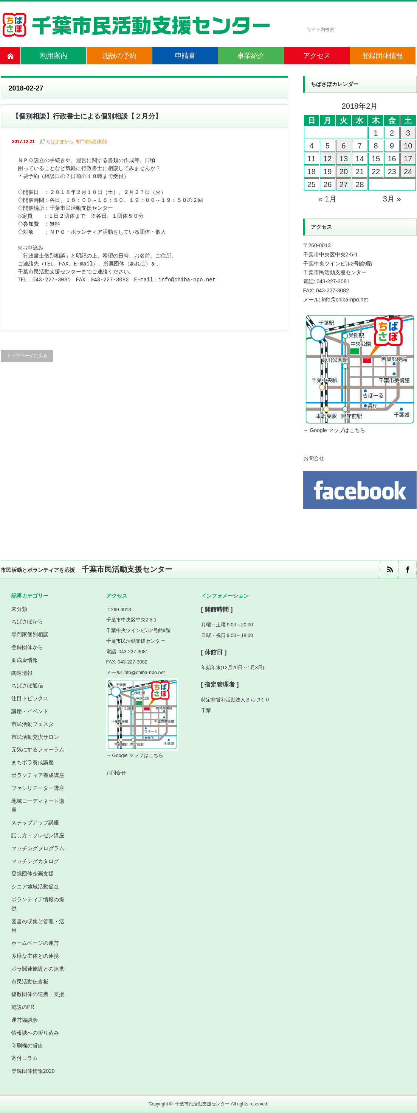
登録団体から (27, 647)
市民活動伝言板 (29, 982)
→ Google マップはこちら (334, 430)
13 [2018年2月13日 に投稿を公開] (343, 159)
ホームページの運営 (35, 943)
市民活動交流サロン (35, 737)
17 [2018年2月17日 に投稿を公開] (408, 159)
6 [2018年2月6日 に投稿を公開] (343, 146)
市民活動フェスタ (32, 724)
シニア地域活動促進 (35, 887)
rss (389, 569)
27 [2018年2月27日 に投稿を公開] (343, 184)
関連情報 (22, 673)
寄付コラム (24, 1058)
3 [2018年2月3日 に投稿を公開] (408, 133)
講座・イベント (29, 711)
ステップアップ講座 (35, 823)
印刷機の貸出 (27, 1046)
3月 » (392, 199)
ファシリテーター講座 (37, 788)
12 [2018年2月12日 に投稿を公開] (327, 159)
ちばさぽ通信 (27, 685)
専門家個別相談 (91, 141)
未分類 (19, 609)
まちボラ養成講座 (32, 762)
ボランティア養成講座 (37, 775)
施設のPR (22, 1007)
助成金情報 (24, 660)
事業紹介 (251, 55)
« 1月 (327, 199)
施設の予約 (119, 55)
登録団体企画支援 (32, 874)
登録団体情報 (382, 55)
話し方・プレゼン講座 (37, 835)
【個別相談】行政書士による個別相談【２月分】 (87, 116)
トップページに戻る (26, 355)
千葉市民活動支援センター (202, 1104)
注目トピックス (29, 698)
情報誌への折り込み (35, 1033)
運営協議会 (24, 1020)
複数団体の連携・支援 (37, 994)
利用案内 (53, 55)
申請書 (185, 55)
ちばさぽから (59, 141)
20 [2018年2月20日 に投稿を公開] (343, 171)
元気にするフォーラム (37, 749)
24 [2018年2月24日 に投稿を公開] (408, 171)
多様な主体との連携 (35, 956)
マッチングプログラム (37, 848)
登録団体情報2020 (33, 1071)
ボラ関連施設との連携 (37, 969)
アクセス (316, 55)
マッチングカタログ (35, 861)
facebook (407, 569)
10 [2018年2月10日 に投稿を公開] (408, 146)
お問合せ (313, 458)
